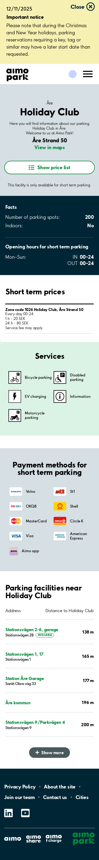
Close (77, 6)
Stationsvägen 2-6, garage (31, 629)
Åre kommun (17, 702)
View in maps (49, 147)
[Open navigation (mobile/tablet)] (88, 74)
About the (59, 786)
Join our (19, 797)
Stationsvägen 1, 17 (24, 654)
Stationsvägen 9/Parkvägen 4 (35, 722)
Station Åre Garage (24, 678)
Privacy (19, 786)
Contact (55, 797)
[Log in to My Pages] (73, 74)
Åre (49, 103)
